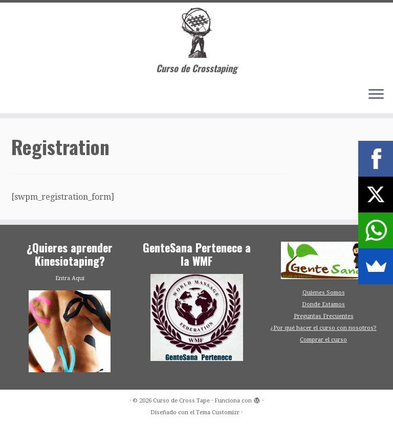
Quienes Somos (323, 292)
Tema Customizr (217, 412)
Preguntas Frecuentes (324, 316)
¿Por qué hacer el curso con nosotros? (323, 328)
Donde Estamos (323, 304)
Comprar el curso (323, 339)
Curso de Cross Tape (181, 400)
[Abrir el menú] (376, 94)
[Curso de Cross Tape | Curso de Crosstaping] (196, 33)
